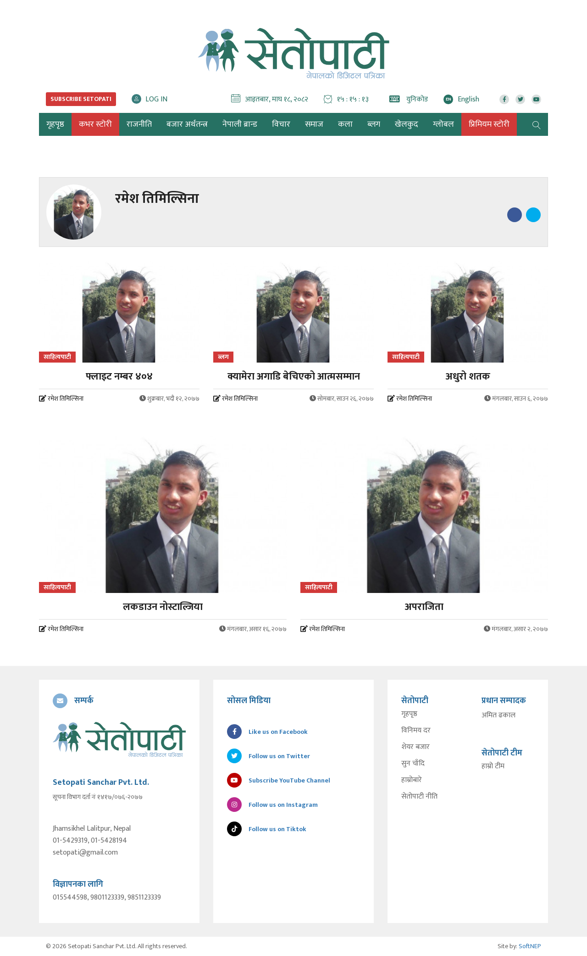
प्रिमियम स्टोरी (489, 124)
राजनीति (139, 124)
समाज (314, 124)
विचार (281, 124)
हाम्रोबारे (411, 780)
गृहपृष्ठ (409, 714)
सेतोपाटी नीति (419, 797)
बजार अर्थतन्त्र (187, 124)
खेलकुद (406, 124)
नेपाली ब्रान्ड (239, 124)
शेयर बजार (415, 747)
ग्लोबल (443, 124)
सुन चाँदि (413, 764)
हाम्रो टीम (493, 766)
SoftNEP (530, 946)
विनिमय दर (416, 731)
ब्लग (373, 124)
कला (345, 124)
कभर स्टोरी (95, 124)
